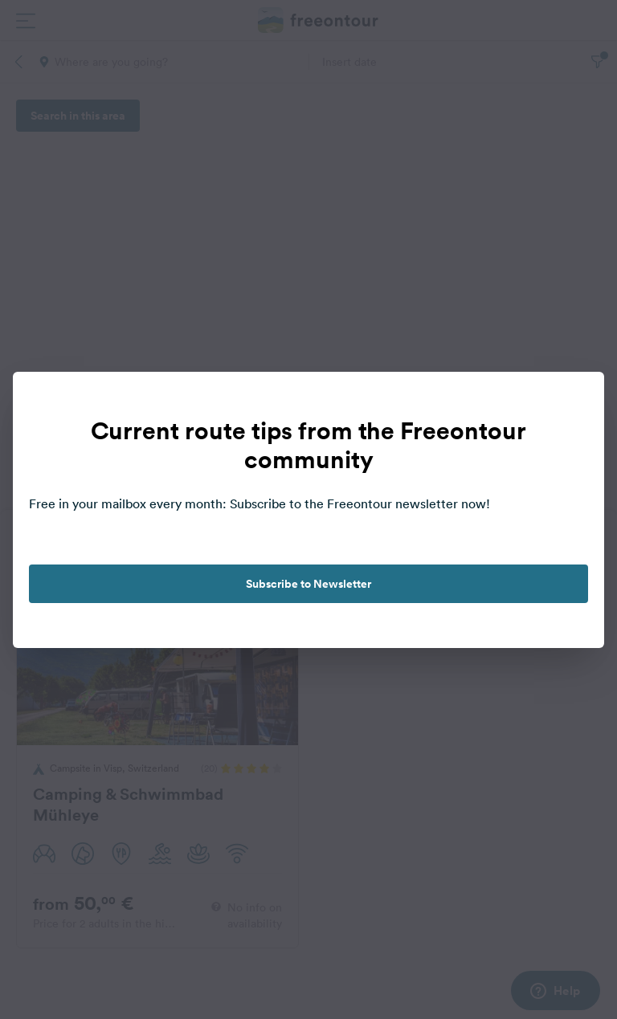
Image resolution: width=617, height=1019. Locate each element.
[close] (575, 400)
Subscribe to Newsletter (308, 584)
